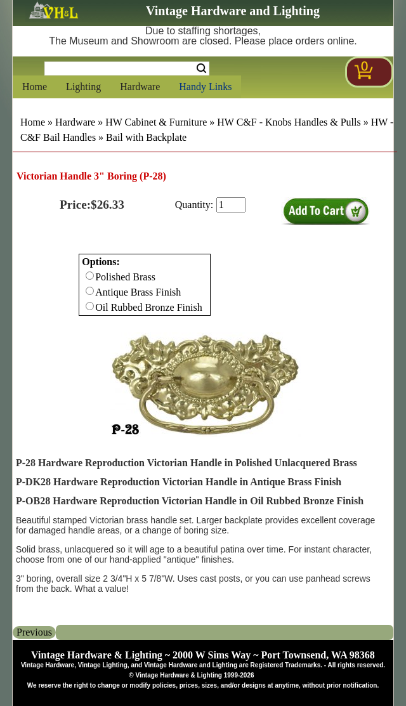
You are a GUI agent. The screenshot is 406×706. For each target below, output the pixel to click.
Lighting (83, 86)
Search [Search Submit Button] (201, 68)
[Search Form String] (126, 68)
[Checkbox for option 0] (90, 275)
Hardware (140, 86)
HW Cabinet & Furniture (156, 122)
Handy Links (205, 86)
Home (34, 86)
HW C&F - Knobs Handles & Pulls (288, 122)
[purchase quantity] (231, 204)
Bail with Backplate (146, 137)
